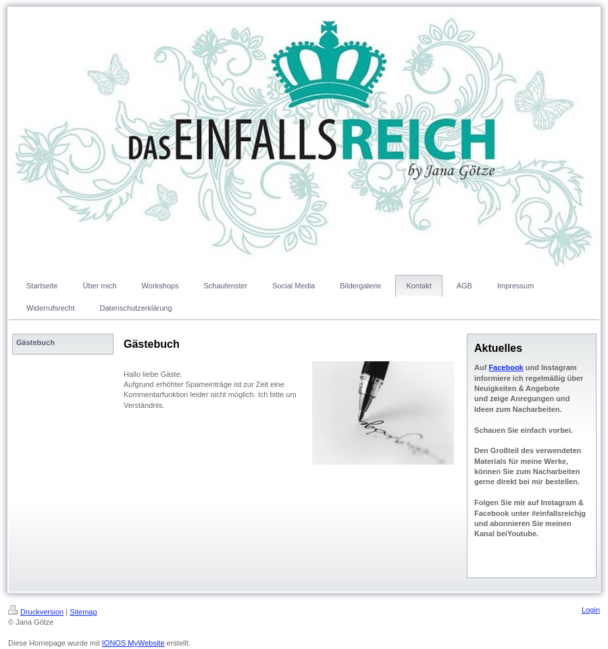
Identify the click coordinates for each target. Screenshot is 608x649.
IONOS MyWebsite (133, 643)
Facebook (505, 367)
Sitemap (83, 612)
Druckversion (36, 612)
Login (591, 610)
